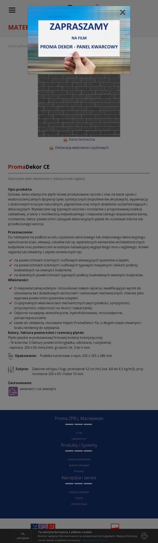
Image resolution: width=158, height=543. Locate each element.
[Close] (122, 12)
